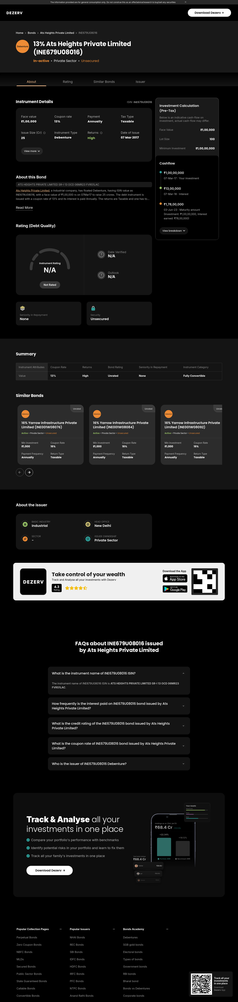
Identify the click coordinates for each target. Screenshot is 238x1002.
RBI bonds (129, 972)
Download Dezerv (209, 13)
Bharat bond (130, 980)
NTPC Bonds (78, 987)
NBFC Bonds (24, 951)
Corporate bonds (133, 994)
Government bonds (135, 965)
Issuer (140, 82)
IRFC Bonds (77, 972)
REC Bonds (77, 943)
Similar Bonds (104, 82)
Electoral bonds (132, 951)
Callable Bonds (26, 987)
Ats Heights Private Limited (57, 32)
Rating (68, 82)
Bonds (32, 32)
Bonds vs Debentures (136, 987)
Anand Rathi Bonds (82, 994)
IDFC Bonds (77, 958)
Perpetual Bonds (27, 936)
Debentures (130, 936)
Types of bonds (133, 958)
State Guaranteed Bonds (32, 980)
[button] (39, 928)
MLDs (20, 958)
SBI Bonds (76, 951)
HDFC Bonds (78, 965)
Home (19, 32)
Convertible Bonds (28, 994)
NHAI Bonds (77, 936)
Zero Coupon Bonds (29, 943)
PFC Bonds (77, 980)
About (31, 82)
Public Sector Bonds (29, 972)
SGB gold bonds (133, 943)
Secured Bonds (26, 965)
